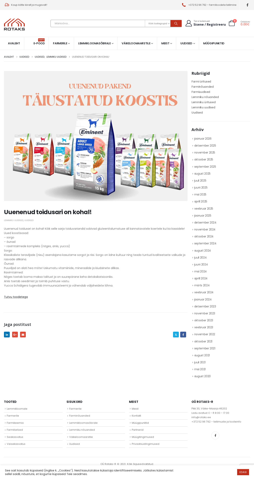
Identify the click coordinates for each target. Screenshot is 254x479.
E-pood (39, 41)
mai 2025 (200, 194)
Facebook (183, 334)
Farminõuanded (202, 87)
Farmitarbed (15, 429)
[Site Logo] (14, 24)
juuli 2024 (200, 257)
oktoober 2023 (203, 320)
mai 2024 (200, 271)
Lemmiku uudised (13, 220)
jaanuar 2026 (203, 139)
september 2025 (205, 167)
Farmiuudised (200, 92)
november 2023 (204, 313)
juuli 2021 (200, 362)
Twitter (176, 334)
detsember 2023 (205, 306)
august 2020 (202, 376)
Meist (165, 43)
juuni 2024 (201, 264)
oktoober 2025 (203, 159)
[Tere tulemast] (205, 23)
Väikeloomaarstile (136, 43)
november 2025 (204, 152)
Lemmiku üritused (203, 102)
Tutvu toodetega (16, 297)
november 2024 (205, 229)
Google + (15, 334)
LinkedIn (7, 334)
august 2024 (202, 251)
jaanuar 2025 (202, 216)
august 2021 (202, 355)
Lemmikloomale (17, 408)
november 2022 (204, 334)
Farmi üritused (201, 82)
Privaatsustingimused (145, 444)
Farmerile (60, 43)
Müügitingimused (143, 437)
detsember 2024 (205, 222)
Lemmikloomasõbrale (94, 43)
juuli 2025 (200, 181)
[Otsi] (176, 23)
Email (23, 334)
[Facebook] (247, 5)
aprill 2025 (200, 201)
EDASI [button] (243, 472)
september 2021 (204, 348)
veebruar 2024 (204, 292)
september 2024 (205, 243)
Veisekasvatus (16, 444)
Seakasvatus (15, 437)
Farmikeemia (15, 423)
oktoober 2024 (204, 236)
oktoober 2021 (203, 341)
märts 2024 (202, 285)
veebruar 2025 (203, 209)
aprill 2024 (201, 278)
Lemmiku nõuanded (205, 97)
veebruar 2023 (203, 327)
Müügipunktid (213, 43)
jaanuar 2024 (203, 299)
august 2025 (202, 174)
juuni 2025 (201, 187)
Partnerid (137, 429)
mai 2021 (200, 369)
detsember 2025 (205, 146)
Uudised (186, 43)
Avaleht (14, 43)
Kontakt (136, 415)
